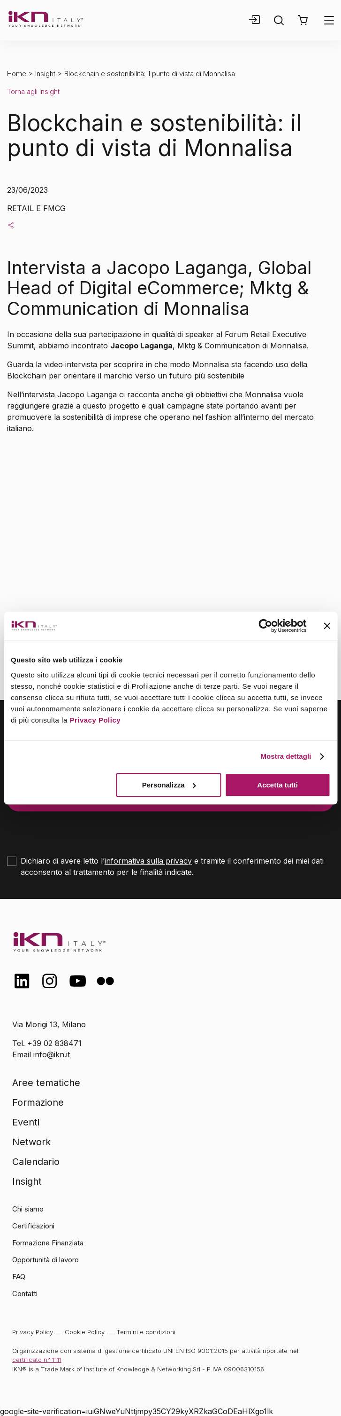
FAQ (18, 1276)
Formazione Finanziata (47, 1242)
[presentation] (78, 829)
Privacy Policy (95, 720)
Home (16, 73)
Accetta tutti (277, 785)
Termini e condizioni (145, 1332)
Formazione (38, 1102)
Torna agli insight (33, 91)
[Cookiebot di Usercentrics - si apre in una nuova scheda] (265, 626)
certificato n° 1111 (36, 1359)
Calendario (36, 1161)
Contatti (25, 1293)
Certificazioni (33, 1225)
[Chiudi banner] (327, 625)
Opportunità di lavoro (45, 1259)
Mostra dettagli (285, 756)
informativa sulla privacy (148, 860)
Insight (45, 73)
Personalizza (169, 785)
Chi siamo (28, 1208)
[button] (302, 20)
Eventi (25, 1122)
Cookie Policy (85, 1332)
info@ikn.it (51, 1054)
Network (31, 1142)
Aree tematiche (46, 1082)
